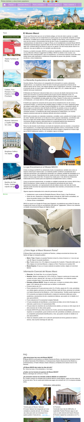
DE (57, 1)
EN (45, 1)
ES (49, 1)
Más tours (5, 194)
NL (53, 1)
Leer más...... (46, 415)
